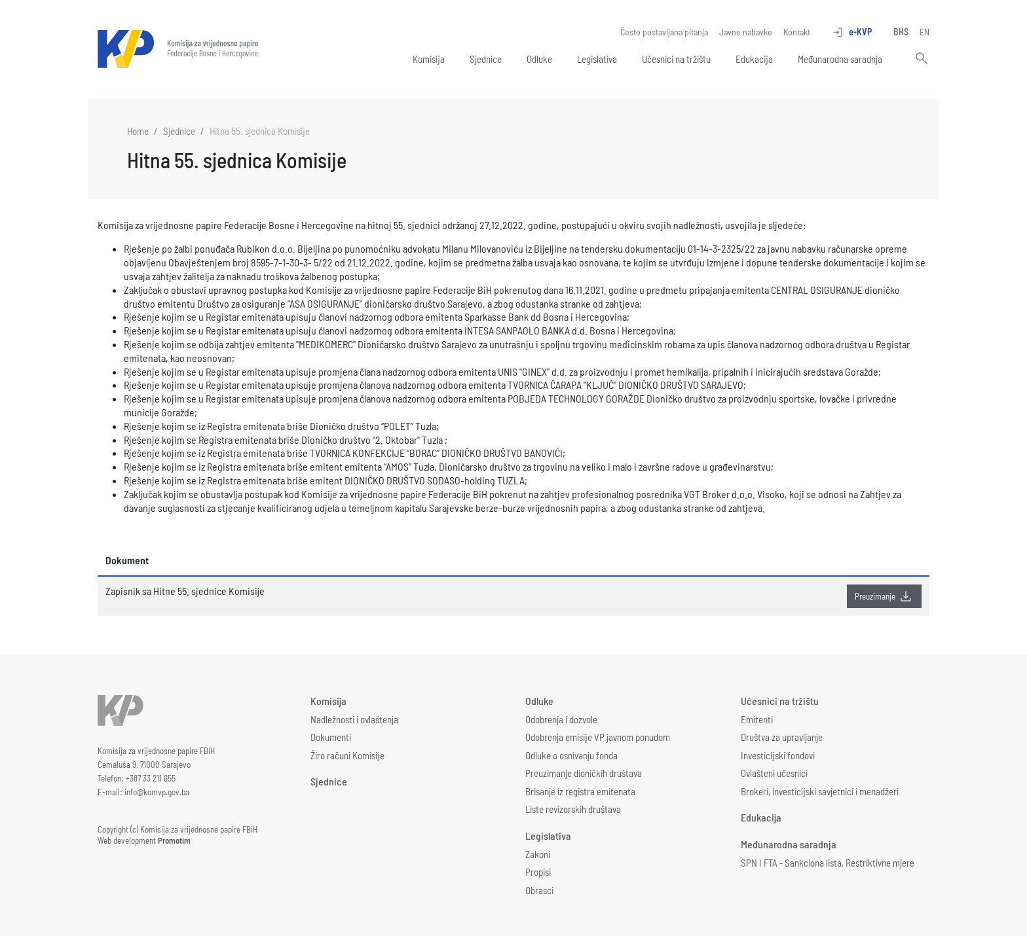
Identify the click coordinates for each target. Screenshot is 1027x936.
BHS (900, 31)
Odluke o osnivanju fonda (571, 755)
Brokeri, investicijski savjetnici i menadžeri (820, 791)
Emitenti (757, 719)
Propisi (538, 872)
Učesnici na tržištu (676, 59)
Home (138, 131)
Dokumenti (330, 737)
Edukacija (754, 59)
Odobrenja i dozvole (561, 719)
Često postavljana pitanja (664, 31)
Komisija (429, 59)
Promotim (174, 840)
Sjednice (486, 59)
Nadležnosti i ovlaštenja (354, 719)
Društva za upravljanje (782, 737)
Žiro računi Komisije (347, 755)
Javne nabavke (745, 31)
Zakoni (537, 854)
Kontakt (796, 31)
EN (924, 31)
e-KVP (852, 32)
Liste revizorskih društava (573, 809)
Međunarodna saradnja (840, 59)
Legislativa (597, 59)
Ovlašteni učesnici (774, 773)
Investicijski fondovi (778, 755)
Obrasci (539, 890)
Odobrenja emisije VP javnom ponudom (597, 737)
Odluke (539, 59)
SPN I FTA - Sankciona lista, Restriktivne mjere (827, 863)
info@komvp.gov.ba (156, 792)
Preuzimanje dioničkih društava (583, 773)
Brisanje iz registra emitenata (580, 791)
